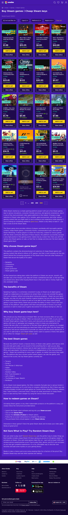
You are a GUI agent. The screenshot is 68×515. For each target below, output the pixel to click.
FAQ (33, 471)
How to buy (19, 471)
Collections (19, 473)
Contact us (4, 473)
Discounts (18, 478)
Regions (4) (49, 20)
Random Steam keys (30, 436)
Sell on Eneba (5, 485)
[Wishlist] (58, 2)
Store (6, 7)
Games (12, 7)
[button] (22, 203)
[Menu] (2, 2)
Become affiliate (53, 475)
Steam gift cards (26, 334)
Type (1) (25, 20)
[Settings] (59, 502)
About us (4, 471)
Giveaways (52, 473)
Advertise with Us (6, 487)
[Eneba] (9, 2)
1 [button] (25, 203)
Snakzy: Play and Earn (55, 478)
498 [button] (32, 203)
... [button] (28, 203)
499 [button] (36, 203)
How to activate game (37, 473)
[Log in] (66, 2)
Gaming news (52, 471)
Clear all (59, 20)
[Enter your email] (15, 502)
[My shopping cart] (62, 2)
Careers (4, 475)
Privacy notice (25, 505)
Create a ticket (35, 475)
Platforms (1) (36, 20)
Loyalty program (20, 475)
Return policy (35, 478)
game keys (34, 221)
